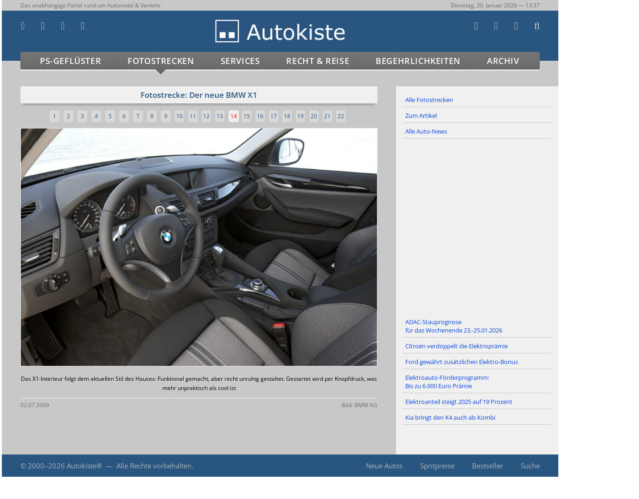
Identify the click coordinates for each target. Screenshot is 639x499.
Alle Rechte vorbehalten (154, 465)
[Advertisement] (477, 227)
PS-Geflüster (70, 60)
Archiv (503, 60)
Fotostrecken (161, 60)
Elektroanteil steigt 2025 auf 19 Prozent (458, 401)
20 (314, 116)
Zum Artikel (421, 115)
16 (260, 116)
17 (273, 116)
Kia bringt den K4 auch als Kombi (450, 417)
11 (193, 116)
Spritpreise (437, 465)
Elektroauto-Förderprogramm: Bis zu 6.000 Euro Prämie (447, 381)
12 (206, 116)
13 (220, 116)
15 (246, 116)
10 (179, 116)
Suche (530, 465)
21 (327, 116)
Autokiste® (84, 465)
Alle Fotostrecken (429, 100)
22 (341, 116)
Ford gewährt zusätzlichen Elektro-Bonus (461, 362)
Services (240, 60)
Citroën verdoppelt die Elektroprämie (456, 346)
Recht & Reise (317, 60)
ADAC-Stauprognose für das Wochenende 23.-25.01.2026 (453, 326)
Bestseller (487, 465)
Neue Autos (384, 465)
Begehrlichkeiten (418, 60)
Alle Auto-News (426, 131)
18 (287, 116)
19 (300, 116)
